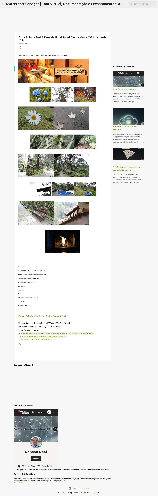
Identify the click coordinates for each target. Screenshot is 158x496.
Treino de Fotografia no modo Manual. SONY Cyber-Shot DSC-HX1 (42, 336)
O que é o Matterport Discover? (124, 89)
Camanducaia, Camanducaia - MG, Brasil (38, 339)
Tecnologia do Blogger (79, 488)
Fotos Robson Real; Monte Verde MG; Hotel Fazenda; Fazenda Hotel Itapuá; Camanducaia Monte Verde (56, 333)
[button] (19, 47)
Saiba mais (18, 483)
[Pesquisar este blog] (144, 3)
